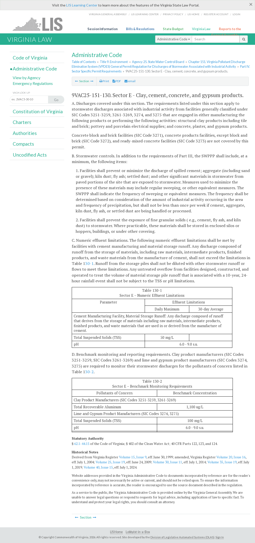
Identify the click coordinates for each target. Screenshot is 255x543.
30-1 (89, 263)
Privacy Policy (173, 14)
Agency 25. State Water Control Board (158, 62)
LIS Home (116, 532)
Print (104, 81)
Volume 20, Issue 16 (231, 457)
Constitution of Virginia (38, 111)
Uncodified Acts (30, 155)
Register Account (216, 14)
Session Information (102, 29)
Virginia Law (201, 29)
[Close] (251, 4)
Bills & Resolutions (140, 29)
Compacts (23, 144)
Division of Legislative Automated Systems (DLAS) (182, 537)
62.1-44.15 (81, 443)
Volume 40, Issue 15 (98, 467)
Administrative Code (173, 39)
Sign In (219, 537)
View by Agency (26, 77)
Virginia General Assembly (108, 14)
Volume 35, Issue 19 (222, 462)
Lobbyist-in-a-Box (138, 532)
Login (236, 14)
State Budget (173, 29)
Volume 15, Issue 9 (132, 457)
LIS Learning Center (81, 5)
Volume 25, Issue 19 (110, 462)
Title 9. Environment (114, 62)
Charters (22, 122)
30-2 (89, 371)
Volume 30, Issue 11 (167, 462)
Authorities (25, 133)
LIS (40, 24)
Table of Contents (84, 62)
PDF (117, 81)
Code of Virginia (30, 57)
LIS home (193, 14)
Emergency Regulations (33, 83)
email (130, 81)
